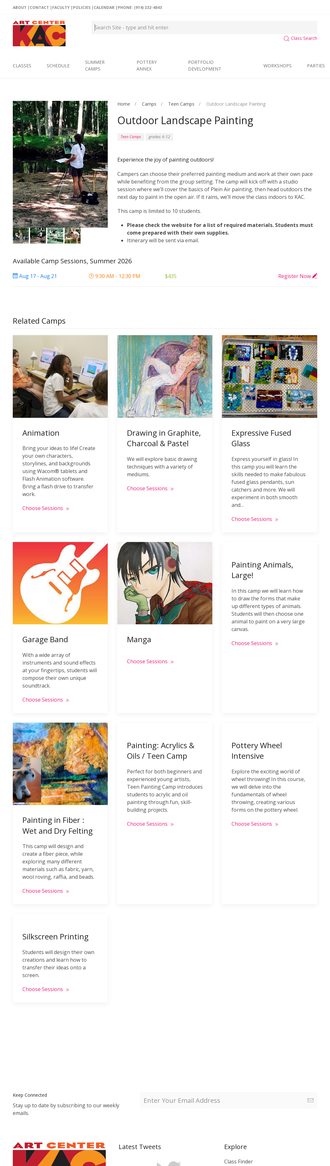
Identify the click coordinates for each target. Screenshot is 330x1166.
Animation (40, 428)
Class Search (300, 38)
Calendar (104, 7)
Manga (139, 634)
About (20, 7)
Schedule (58, 66)
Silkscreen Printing (55, 929)
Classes (22, 66)
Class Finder (238, 1161)
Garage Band (45, 634)
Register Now (297, 276)
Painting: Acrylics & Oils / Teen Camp (160, 745)
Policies (81, 7)
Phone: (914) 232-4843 (140, 7)
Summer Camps (95, 65)
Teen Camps (181, 104)
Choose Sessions (46, 503)
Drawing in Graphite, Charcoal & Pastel (164, 433)
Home (123, 104)
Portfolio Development (204, 65)
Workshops (277, 66)
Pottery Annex (147, 65)
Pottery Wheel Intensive (257, 744)
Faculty (61, 7)
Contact (39, 7)
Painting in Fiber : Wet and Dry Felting (57, 820)
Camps (149, 104)
